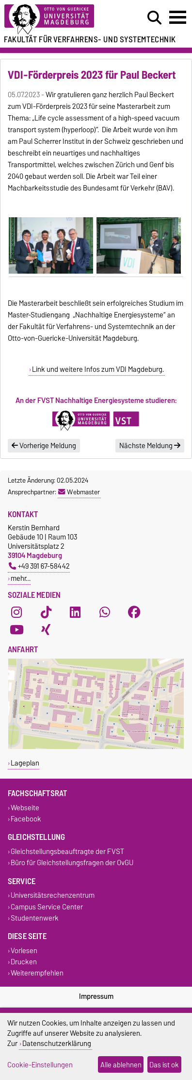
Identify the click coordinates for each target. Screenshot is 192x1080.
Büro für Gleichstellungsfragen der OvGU (72, 863)
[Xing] (46, 630)
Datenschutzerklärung (56, 1043)
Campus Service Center (47, 906)
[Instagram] (16, 612)
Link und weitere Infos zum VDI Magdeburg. (98, 369)
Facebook (26, 818)
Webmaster (79, 492)
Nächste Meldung (149, 446)
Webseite (25, 807)
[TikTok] (46, 612)
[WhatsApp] (104, 612)
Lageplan (25, 763)
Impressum (96, 996)
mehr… (21, 578)
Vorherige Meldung (44, 446)
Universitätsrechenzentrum (53, 895)
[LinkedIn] (75, 612)
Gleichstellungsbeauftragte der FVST (67, 851)
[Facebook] (134, 612)
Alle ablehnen (121, 1065)
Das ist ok (164, 1065)
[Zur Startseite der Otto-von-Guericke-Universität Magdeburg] (59, 19)
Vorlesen (24, 950)
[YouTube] (16, 630)
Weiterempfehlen (37, 973)
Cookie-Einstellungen (40, 1065)
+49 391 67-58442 (39, 566)
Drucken (24, 962)
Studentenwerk (35, 917)
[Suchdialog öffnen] (154, 18)
